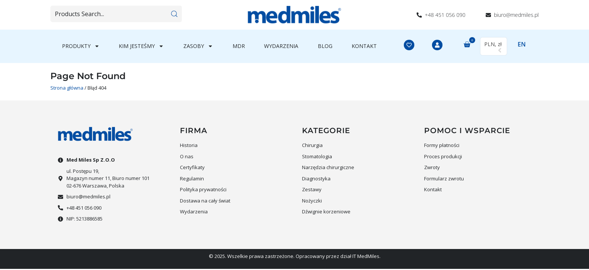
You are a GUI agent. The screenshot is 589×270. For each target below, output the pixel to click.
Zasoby (198, 46)
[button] (465, 45)
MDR (239, 46)
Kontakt (364, 46)
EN (522, 44)
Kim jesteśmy (141, 46)
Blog (325, 46)
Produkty (81, 46)
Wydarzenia (281, 46)
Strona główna (66, 87)
